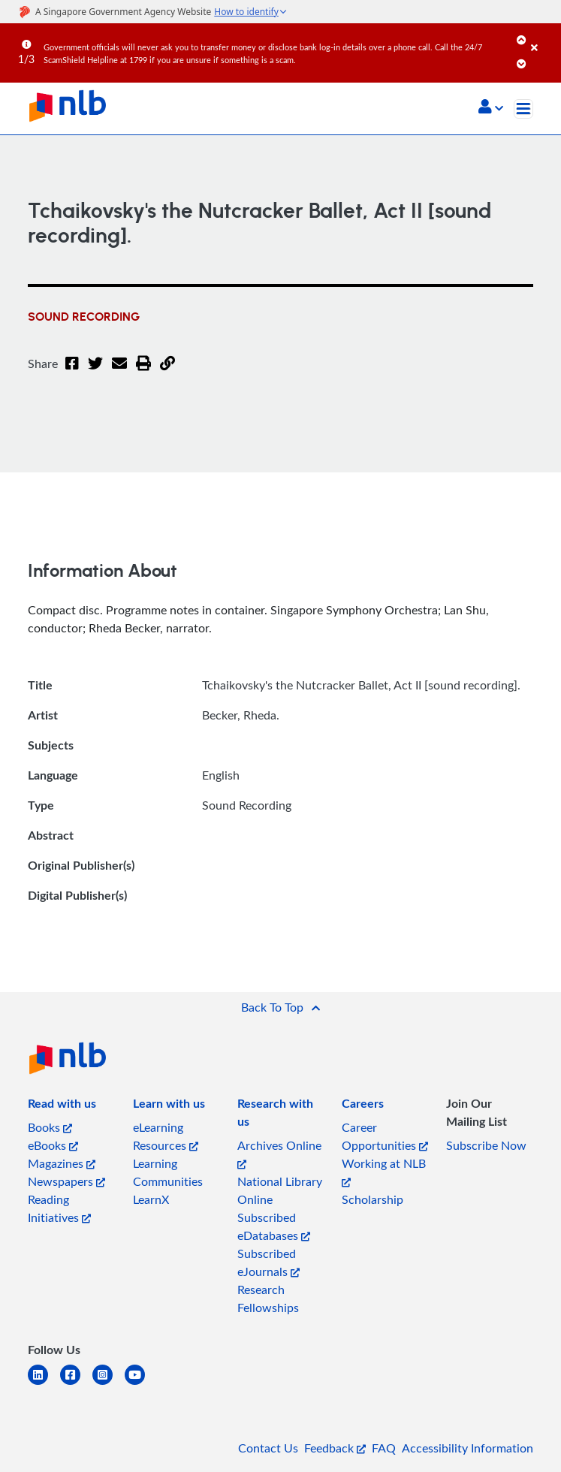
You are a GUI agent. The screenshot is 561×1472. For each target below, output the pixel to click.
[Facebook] (72, 372)
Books (50, 1127)
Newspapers (66, 1181)
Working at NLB (384, 1171)
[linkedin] (44, 1384)
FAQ (384, 1448)
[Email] (119, 372)
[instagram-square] (108, 1384)
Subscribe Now (486, 1145)
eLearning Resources (165, 1136)
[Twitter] (95, 372)
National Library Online (279, 1190)
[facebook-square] (76, 1384)
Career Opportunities (385, 1136)
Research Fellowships (268, 1298)
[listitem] (62, 1106)
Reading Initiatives (59, 1208)
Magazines (61, 1163)
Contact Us (268, 1448)
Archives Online (279, 1153)
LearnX (151, 1199)
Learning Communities (168, 1172)
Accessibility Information (467, 1448)
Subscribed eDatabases (273, 1226)
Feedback (335, 1448)
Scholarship (372, 1199)
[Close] (543, 37)
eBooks (53, 1145)
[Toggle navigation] (523, 109)
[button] (490, 108)
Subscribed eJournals (268, 1262)
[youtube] (141, 1384)
